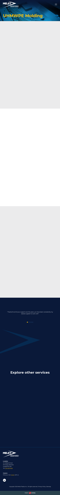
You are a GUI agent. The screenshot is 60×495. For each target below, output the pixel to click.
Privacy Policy (42, 486)
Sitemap (48, 486)
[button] (27, 322)
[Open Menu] (56, 4)
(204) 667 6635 (9, 468)
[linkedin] (4, 480)
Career (13, 475)
